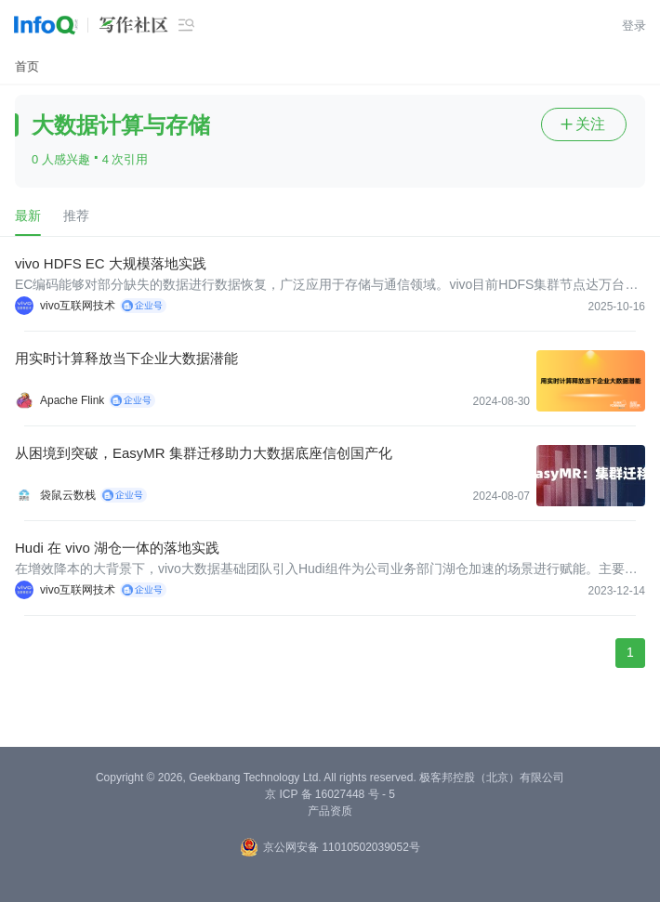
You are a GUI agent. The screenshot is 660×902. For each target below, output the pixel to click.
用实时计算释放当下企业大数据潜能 (126, 358)
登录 (634, 26)
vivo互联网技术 (77, 305)
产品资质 (330, 810)
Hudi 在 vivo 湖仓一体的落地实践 (117, 548)
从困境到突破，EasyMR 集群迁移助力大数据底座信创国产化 (203, 453)
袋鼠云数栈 (68, 495)
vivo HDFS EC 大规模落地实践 (110, 263)
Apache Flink (72, 400)
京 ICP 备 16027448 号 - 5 (330, 794)
